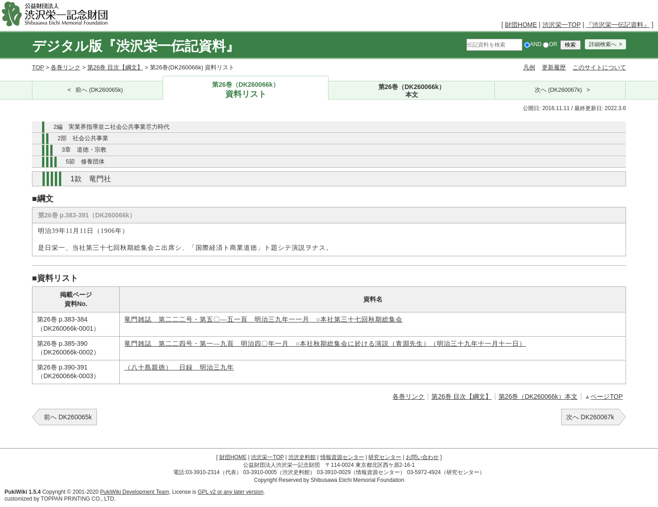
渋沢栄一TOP (561, 24)
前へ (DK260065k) (99, 90)
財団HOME (521, 24)
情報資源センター (342, 457)
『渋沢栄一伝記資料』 (618, 24)
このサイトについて (599, 67)
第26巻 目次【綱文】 (115, 67)
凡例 (529, 67)
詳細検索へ (602, 44)
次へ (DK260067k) (558, 90)
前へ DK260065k (68, 417)
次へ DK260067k (590, 417)
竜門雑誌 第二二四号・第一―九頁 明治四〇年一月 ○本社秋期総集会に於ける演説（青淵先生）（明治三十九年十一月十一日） (325, 343)
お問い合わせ (422, 457)
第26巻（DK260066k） (246, 90)
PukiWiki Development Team (134, 492)
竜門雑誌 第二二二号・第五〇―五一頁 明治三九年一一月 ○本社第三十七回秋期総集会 (263, 319)
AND (532, 44)
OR (550, 44)
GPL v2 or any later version (231, 492)
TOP (38, 67)
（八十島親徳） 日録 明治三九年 (179, 367)
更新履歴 (554, 67)
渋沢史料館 (302, 457)
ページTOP (606, 396)
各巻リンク (65, 67)
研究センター (384, 457)
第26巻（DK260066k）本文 (538, 396)
